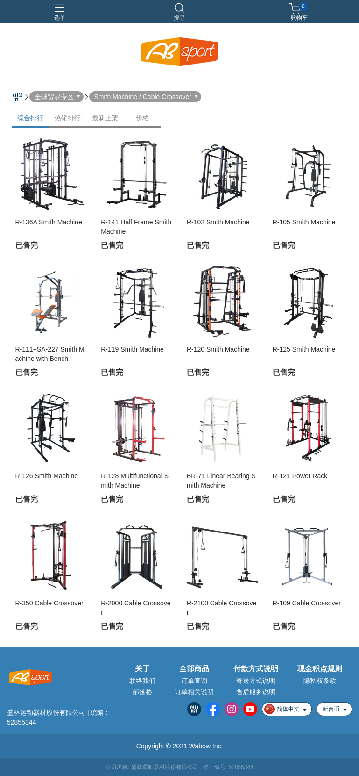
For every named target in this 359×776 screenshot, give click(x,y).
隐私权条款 (319, 680)
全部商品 (194, 669)
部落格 (142, 692)
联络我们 (142, 680)
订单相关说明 (194, 692)
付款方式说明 (255, 669)
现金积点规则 (319, 669)
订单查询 (194, 680)
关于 (142, 669)
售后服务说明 (255, 692)
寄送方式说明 (255, 680)
